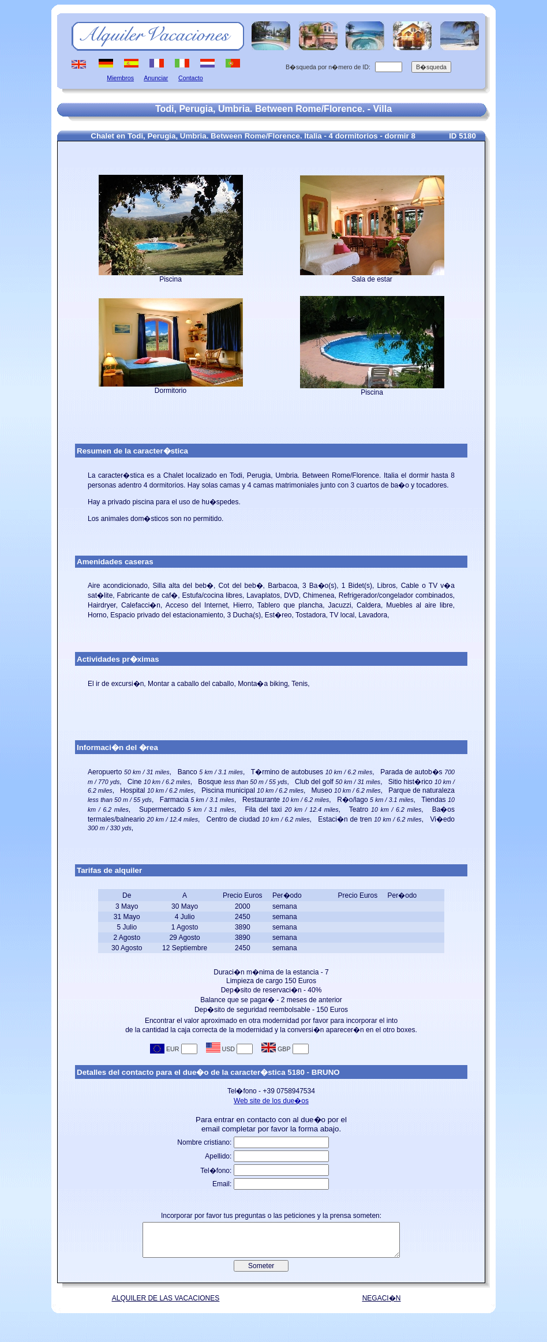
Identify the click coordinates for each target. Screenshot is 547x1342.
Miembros (120, 77)
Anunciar (156, 77)
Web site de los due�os (271, 1101)
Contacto (190, 77)
